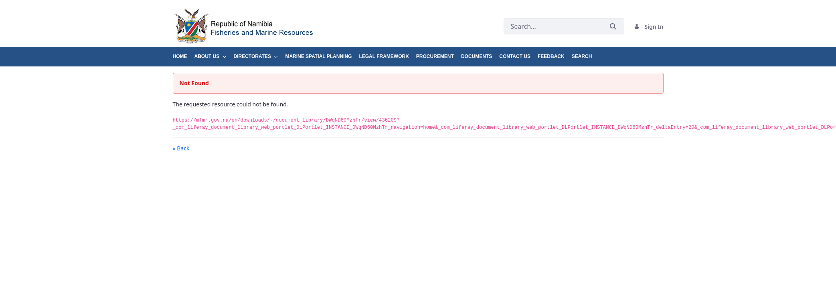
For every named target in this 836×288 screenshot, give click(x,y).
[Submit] (613, 26)
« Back (181, 148)
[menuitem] (183, 53)
